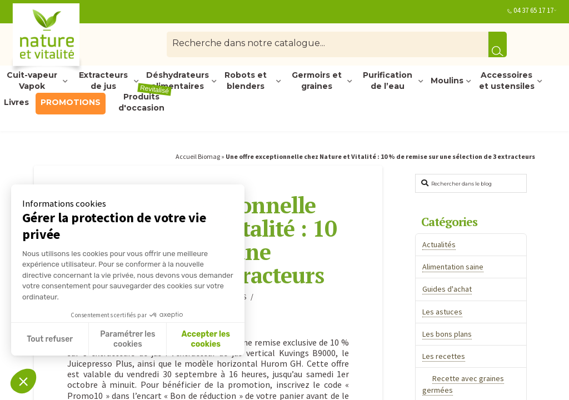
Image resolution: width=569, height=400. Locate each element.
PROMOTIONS (71, 102)
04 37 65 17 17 (533, 10)
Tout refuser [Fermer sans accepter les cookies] (50, 339)
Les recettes (443, 356)
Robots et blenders (245, 81)
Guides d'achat (447, 289)
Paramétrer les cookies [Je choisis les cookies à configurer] (127, 339)
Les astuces (442, 312)
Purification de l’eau (387, 81)
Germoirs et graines (317, 81)
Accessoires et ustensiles (507, 81)
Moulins (447, 81)
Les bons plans (447, 334)
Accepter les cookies (205, 339)
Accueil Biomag (198, 156)
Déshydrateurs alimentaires (177, 81)
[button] (23, 381)
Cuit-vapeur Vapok (32, 81)
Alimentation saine (452, 267)
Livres (16, 102)
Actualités (439, 244)
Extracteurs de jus (103, 81)
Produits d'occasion (145, 103)
